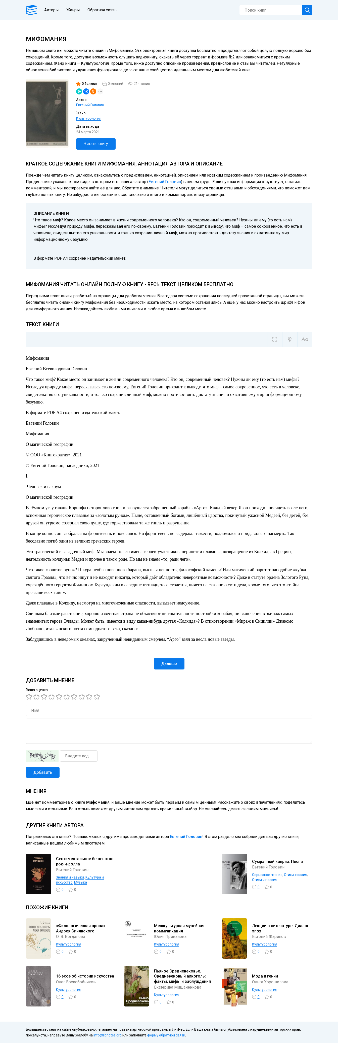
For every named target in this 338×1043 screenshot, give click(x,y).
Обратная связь (102, 10)
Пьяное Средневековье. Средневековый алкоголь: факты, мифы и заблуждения (182, 976)
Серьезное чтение (267, 875)
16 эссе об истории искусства (85, 976)
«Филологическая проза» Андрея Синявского (80, 928)
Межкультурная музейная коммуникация (179, 928)
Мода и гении (265, 976)
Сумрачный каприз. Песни (277, 861)
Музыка (80, 882)
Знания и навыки (70, 877)
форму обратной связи (166, 1035)
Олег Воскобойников (76, 982)
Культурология (88, 118)
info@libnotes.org (107, 1035)
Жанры (73, 10)
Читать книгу (96, 143)
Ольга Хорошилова (270, 982)
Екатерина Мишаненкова (177, 987)
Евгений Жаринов (269, 936)
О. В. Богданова (70, 936)
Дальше (169, 663)
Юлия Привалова (170, 936)
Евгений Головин (90, 105)
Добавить (42, 772)
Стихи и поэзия (264, 880)
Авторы (51, 10)
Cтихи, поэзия (295, 875)
